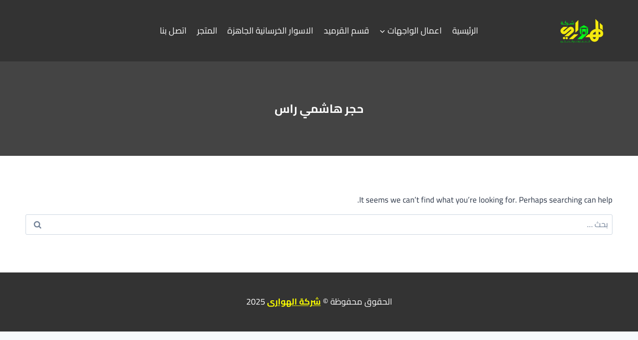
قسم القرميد (346, 30)
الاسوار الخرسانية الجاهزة (270, 30)
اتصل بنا (173, 30)
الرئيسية (465, 30)
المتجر (207, 30)
